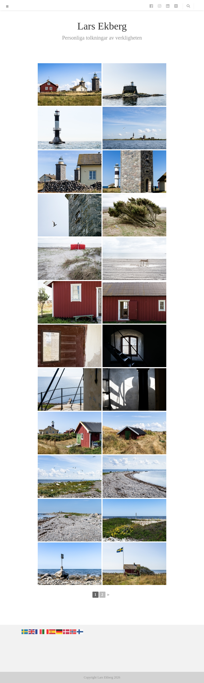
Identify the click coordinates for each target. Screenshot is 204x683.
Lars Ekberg (102, 26)
